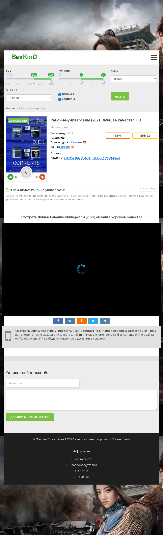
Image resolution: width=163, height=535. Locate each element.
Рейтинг (64, 70)
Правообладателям (83, 465)
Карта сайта (83, 459)
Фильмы (68, 94)
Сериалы (68, 99)
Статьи (83, 471)
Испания (76, 142)
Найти (120, 96)
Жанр (114, 70)
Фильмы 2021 (111, 157)
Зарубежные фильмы (77, 157)
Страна (11, 89)
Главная (83, 477)
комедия (64, 146)
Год (8, 70)
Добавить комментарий (30, 417)
